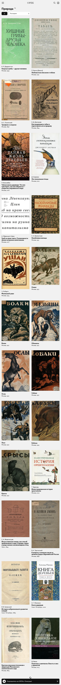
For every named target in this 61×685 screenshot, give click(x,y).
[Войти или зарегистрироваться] (58, 3)
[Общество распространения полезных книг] (30, 3)
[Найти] (54, 3)
